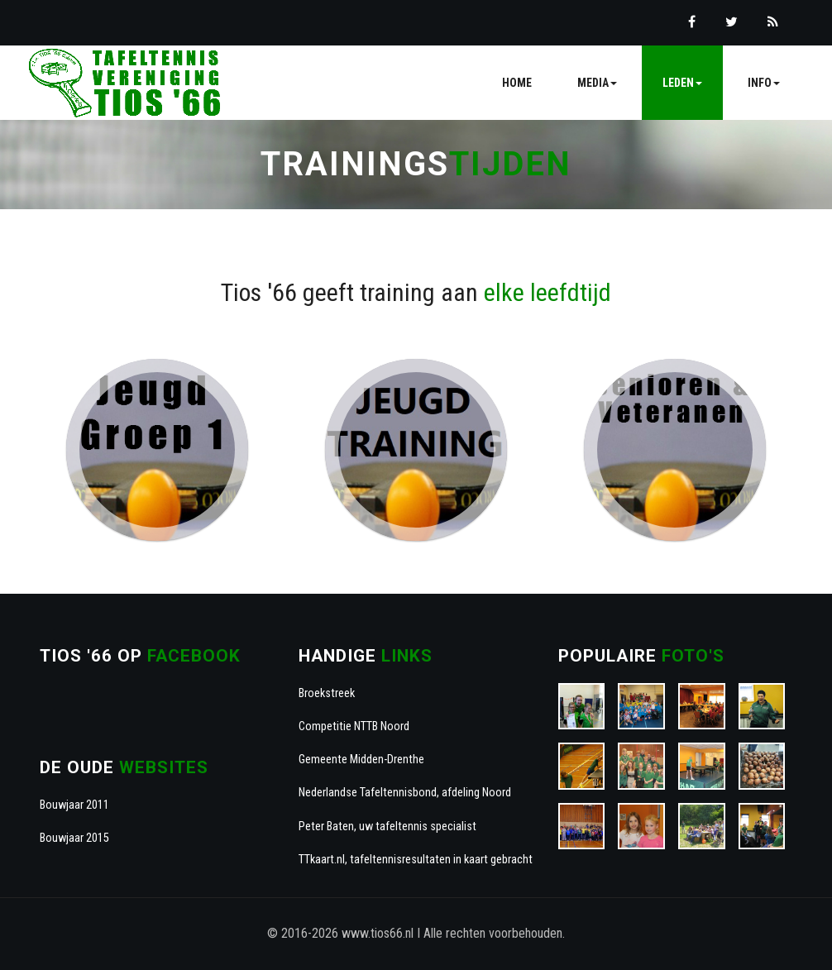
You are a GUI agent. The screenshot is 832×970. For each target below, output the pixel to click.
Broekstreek (327, 693)
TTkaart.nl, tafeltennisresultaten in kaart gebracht (416, 860)
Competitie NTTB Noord (354, 726)
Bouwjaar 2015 (74, 838)
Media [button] (597, 82)
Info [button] (764, 82)
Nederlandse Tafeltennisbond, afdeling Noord (405, 793)
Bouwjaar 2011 (74, 805)
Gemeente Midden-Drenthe (361, 760)
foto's (693, 656)
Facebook (194, 656)
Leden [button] (682, 82)
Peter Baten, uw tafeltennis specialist (387, 826)
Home (517, 82)
